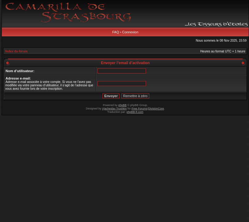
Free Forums (139, 108)
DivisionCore (156, 108)
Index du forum (16, 51)
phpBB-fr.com (135, 111)
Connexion (130, 32)
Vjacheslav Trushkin (114, 108)
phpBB (122, 105)
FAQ (115, 32)
